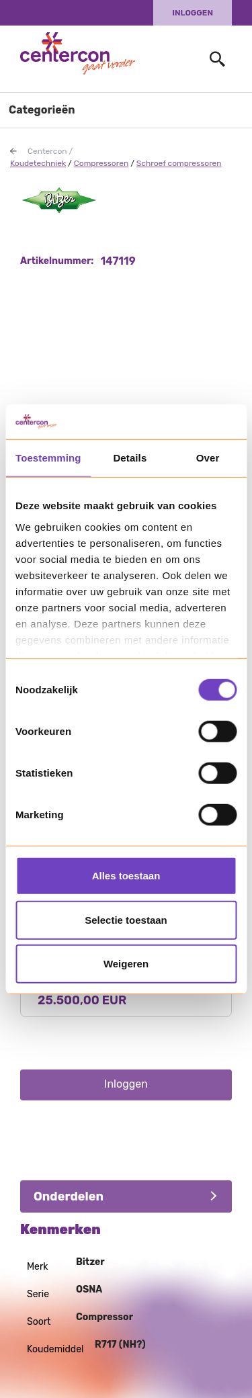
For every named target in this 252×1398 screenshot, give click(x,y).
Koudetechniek (38, 163)
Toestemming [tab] (48, 458)
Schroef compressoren (179, 163)
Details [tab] (129, 458)
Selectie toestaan (126, 919)
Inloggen (192, 12)
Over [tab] (208, 458)
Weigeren (126, 963)
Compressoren (101, 163)
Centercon (47, 151)
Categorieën (42, 109)
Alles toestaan (126, 875)
